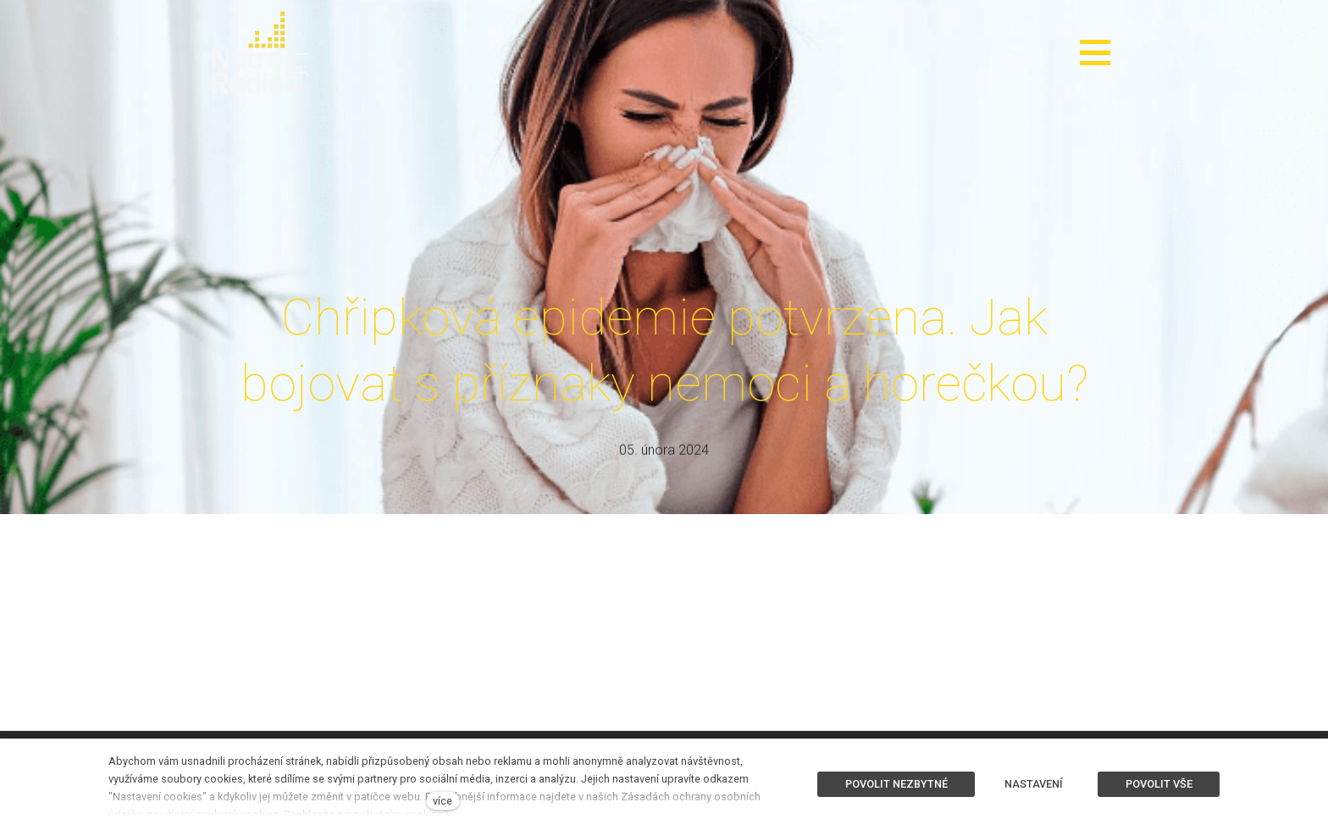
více (442, 800)
